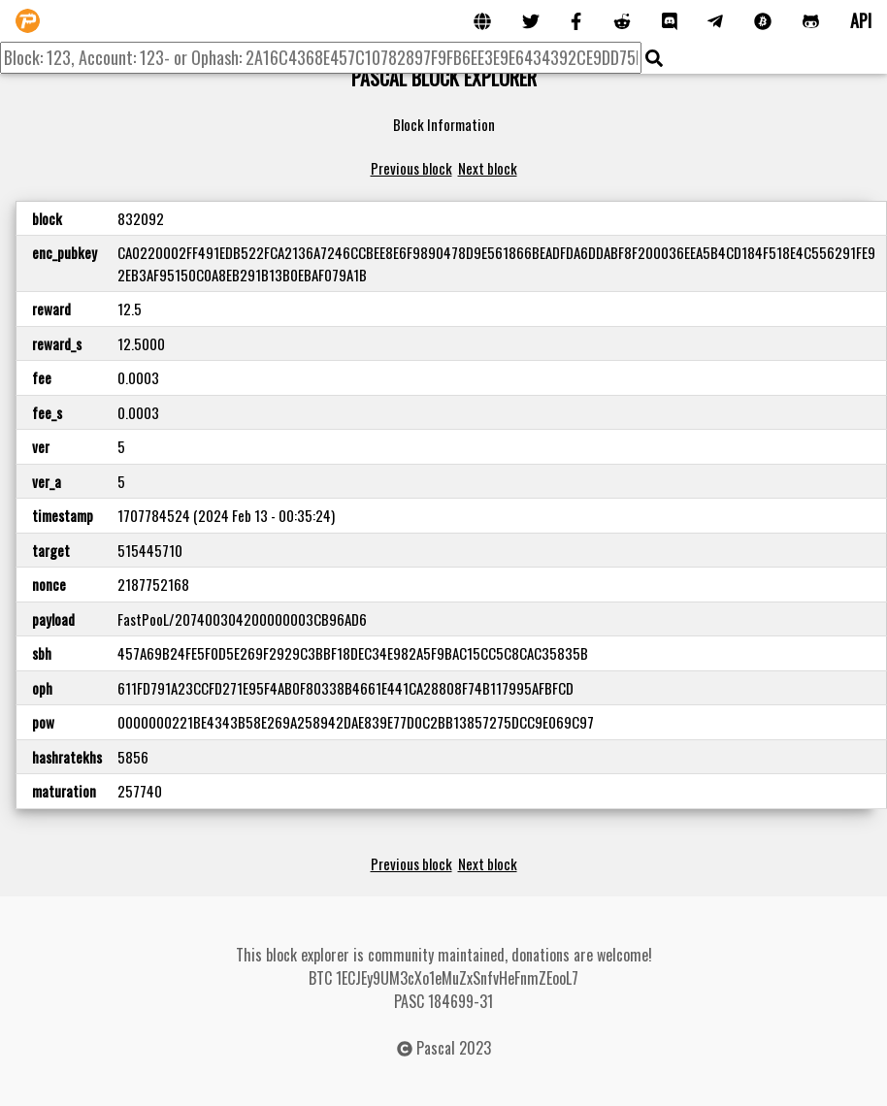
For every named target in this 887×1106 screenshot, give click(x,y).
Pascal (435, 1047)
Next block (487, 168)
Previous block (411, 168)
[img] (654, 58)
